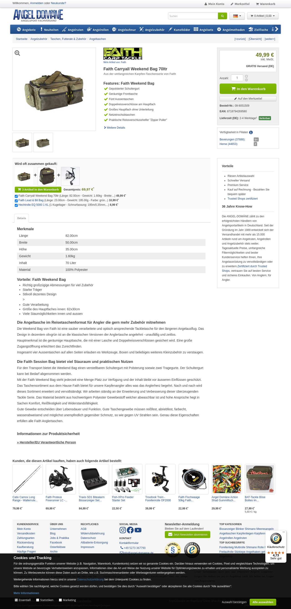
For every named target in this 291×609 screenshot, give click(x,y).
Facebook (56, 542)
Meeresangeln (265, 529)
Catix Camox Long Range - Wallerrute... (25, 499)
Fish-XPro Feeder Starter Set (123, 499)
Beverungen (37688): (232, 139)
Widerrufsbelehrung (93, 533)
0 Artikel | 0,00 (263, 15)
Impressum (87, 547)
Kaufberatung (25, 547)
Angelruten (240, 538)
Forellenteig (226, 547)
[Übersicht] (255, 39)
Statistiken (46, 600)
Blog (52, 533)
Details (21, 218)
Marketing (69, 600)
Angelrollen (226, 538)
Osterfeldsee (57, 547)
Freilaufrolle (226, 551)
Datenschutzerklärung (90, 579)
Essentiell (24, 600)
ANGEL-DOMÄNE (40, 16)
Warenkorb (265, 4)
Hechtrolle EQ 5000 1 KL (33, 204)
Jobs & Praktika (59, 538)
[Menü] (283, 533)
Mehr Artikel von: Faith (114, 62)
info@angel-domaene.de (136, 553)
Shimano (250, 529)
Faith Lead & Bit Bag (30, 200)
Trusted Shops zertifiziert (243, 198)
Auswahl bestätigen (234, 602)
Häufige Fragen (26, 551)
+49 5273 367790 (133, 547)
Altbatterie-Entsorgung (94, 542)
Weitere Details (114, 127)
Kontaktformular (129, 543)
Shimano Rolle (255, 547)
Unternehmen (58, 529)
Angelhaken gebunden (259, 551)
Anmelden (36, 3)
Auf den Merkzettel (248, 98)
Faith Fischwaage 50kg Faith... (189, 499)
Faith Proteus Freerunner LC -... (56, 499)
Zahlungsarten (26, 538)
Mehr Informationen (26, 593)
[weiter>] (270, 39)
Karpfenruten (262, 533)
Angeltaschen (227, 533)
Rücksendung (25, 542)
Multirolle (239, 547)
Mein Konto (214, 4)
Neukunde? (58, 3)
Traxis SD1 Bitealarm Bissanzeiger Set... (92, 499)
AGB (83, 529)
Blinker (240, 529)
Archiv (54, 551)
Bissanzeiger (227, 529)
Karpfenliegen (245, 533)
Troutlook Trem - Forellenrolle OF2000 (158, 499)
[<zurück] (240, 39)
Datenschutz (88, 538)
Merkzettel (240, 4)
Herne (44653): (229, 144)
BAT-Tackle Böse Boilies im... (255, 499)
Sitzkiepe (240, 551)
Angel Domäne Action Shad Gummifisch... (225, 499)
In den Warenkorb (248, 88)
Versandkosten (26, 533)
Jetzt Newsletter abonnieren (187, 534)
